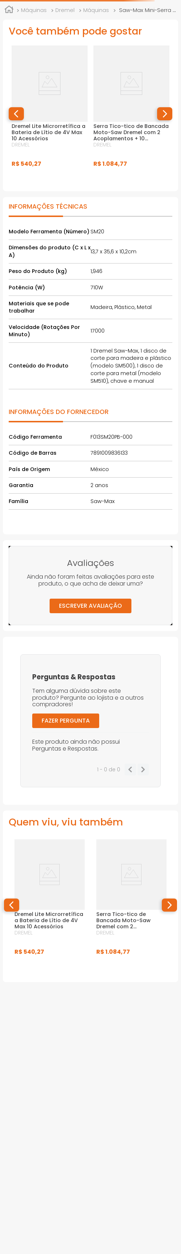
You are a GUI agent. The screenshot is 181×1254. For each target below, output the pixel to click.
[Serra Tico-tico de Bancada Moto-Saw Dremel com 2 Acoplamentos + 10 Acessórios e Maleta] (131, 113)
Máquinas (34, 10)
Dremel (65, 10)
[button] (16, 113)
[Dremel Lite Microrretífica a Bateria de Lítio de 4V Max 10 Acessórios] (50, 113)
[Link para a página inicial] (9, 10)
